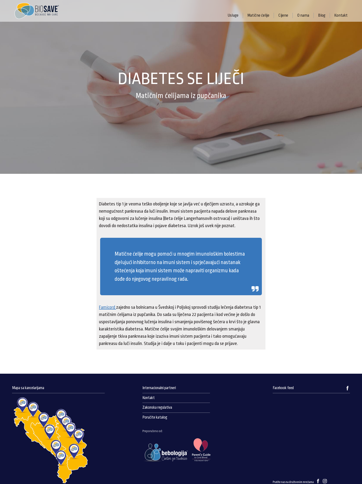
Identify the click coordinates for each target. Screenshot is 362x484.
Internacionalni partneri (159, 388)
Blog (321, 15)
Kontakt (341, 15)
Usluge (233, 15)
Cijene (283, 15)
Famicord (107, 307)
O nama (303, 15)
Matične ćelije (258, 15)
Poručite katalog (154, 417)
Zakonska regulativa (157, 407)
